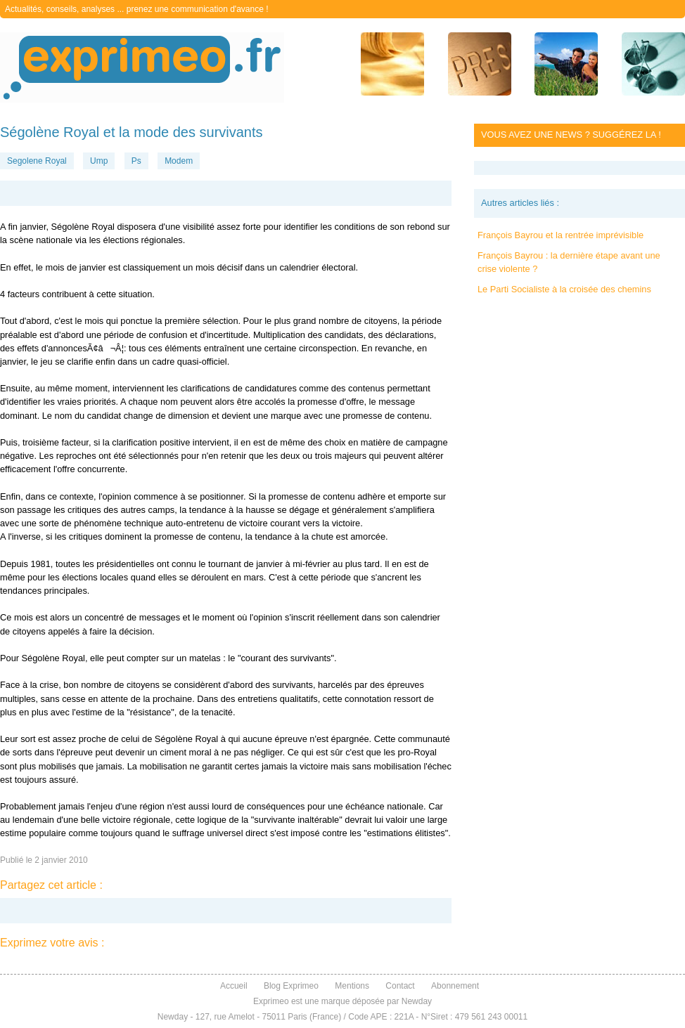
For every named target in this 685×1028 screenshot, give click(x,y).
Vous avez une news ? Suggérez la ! (571, 134)
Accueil (234, 986)
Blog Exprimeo (291, 986)
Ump (99, 161)
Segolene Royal (37, 161)
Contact (399, 986)
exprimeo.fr (142, 67)
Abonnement (455, 986)
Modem (179, 161)
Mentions (352, 986)
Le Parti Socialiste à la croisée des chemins (564, 289)
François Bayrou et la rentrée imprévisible (561, 235)
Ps (136, 161)
